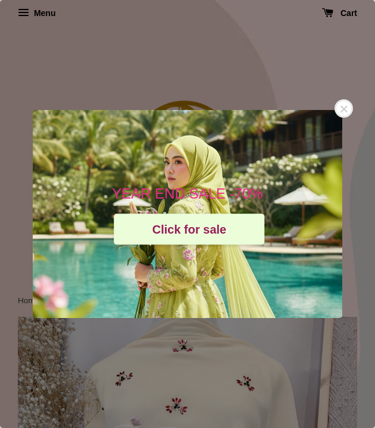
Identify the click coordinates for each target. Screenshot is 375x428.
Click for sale (189, 228)
